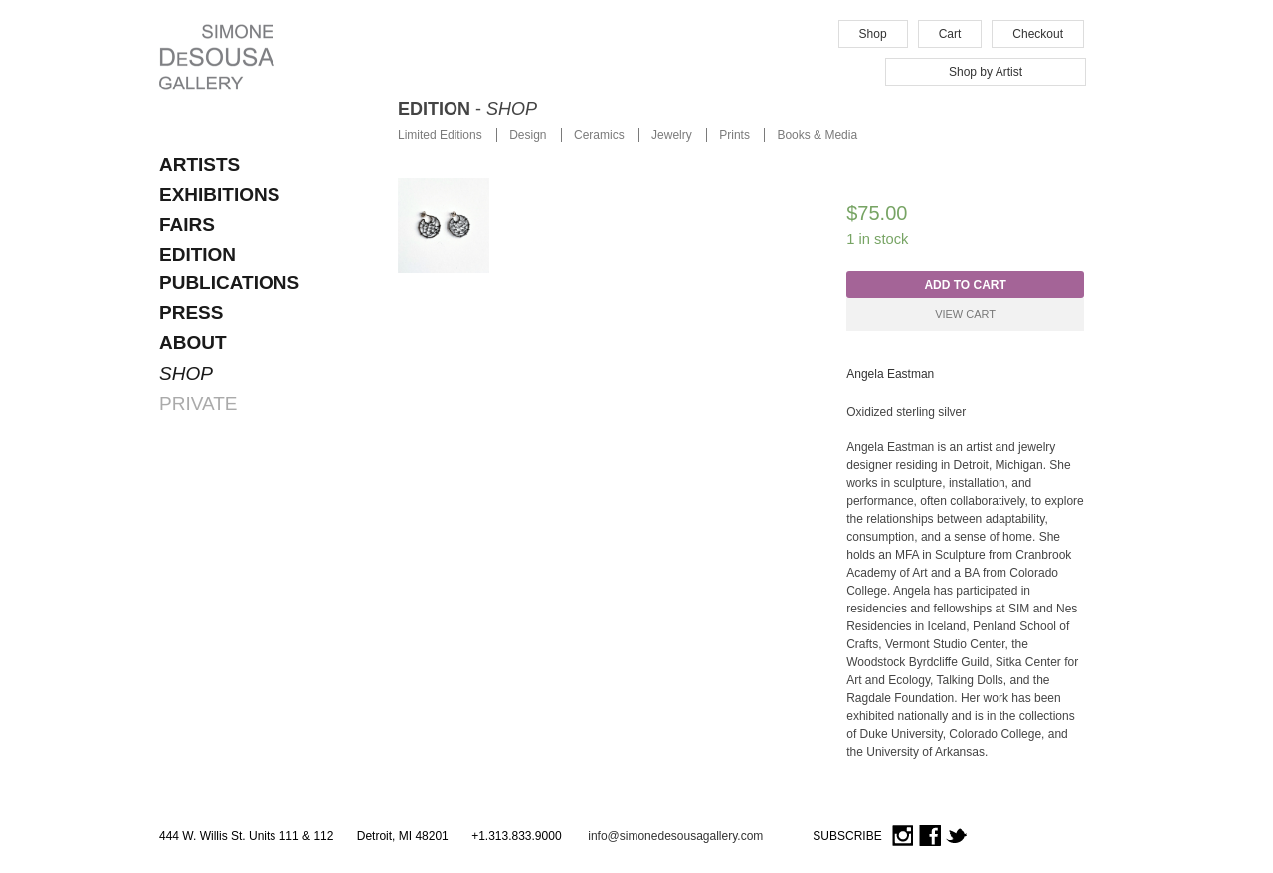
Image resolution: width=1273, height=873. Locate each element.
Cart (950, 34)
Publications (229, 282)
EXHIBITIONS (219, 194)
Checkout (1037, 34)
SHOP (186, 373)
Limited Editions (440, 135)
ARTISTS (199, 164)
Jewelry (671, 135)
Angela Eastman (890, 374)
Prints (734, 135)
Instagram (903, 836)
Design (527, 135)
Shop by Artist (985, 72)
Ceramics (599, 135)
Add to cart (964, 285)
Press (191, 312)
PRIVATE (198, 403)
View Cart (965, 314)
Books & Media (817, 135)
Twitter (957, 836)
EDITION (197, 254)
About (193, 342)
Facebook (930, 836)
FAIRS (187, 224)
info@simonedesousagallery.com (675, 836)
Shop (873, 34)
